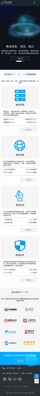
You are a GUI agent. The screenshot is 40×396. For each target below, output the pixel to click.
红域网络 (25, 386)
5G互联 (8, 386)
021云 (19, 386)
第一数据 (14, 386)
